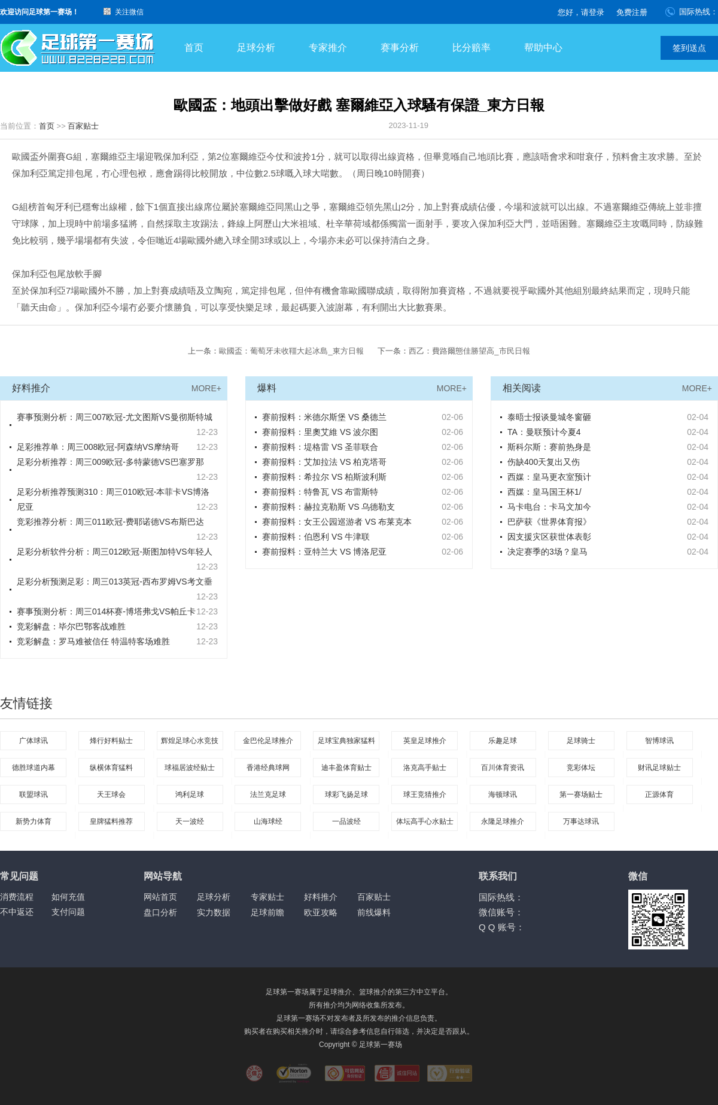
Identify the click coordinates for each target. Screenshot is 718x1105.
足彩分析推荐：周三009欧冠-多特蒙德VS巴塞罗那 (110, 462)
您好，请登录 (581, 12)
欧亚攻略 (320, 912)
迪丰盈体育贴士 (346, 767)
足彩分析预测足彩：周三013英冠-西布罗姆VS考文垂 (114, 581)
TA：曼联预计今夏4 (544, 432)
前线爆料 (374, 912)
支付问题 (68, 912)
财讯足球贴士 (659, 767)
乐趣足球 (502, 740)
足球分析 (256, 47)
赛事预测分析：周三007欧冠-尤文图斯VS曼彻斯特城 (114, 417)
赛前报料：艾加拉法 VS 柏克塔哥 (324, 462)
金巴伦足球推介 (268, 740)
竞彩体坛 (581, 767)
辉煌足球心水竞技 (189, 740)
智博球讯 (659, 740)
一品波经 (346, 821)
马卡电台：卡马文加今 (549, 507)
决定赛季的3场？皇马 (547, 551)
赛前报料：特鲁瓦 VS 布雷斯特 (320, 492)
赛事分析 (400, 47)
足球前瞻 (267, 912)
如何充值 (68, 897)
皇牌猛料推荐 (111, 821)
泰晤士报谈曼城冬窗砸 (549, 417)
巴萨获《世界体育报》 (549, 521)
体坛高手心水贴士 (425, 821)
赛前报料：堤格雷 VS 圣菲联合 (320, 447)
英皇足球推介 (424, 740)
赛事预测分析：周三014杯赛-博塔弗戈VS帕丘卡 (106, 611)
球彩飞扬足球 (346, 794)
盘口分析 (160, 912)
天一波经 (189, 821)
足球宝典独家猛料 (346, 740)
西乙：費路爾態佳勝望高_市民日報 (469, 350)
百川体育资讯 (502, 767)
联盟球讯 (33, 794)
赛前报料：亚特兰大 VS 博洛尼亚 (324, 551)
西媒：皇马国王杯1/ (544, 492)
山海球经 (268, 821)
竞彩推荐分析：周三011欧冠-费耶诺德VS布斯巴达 (110, 521)
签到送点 (689, 48)
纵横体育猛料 (111, 767)
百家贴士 (83, 125)
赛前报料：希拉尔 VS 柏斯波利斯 (324, 477)
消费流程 (17, 897)
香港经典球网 (268, 767)
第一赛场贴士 (581, 794)
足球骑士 (581, 740)
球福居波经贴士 (190, 767)
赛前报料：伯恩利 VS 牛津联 (316, 536)
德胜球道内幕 (33, 767)
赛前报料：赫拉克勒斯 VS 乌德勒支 (328, 507)
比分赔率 (471, 47)
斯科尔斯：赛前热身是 (549, 447)
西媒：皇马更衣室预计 (549, 477)
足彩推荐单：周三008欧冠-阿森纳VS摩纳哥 (98, 447)
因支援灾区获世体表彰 (549, 536)
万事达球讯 (581, 821)
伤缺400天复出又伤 (543, 462)
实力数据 (213, 912)
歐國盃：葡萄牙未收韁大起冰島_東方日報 (291, 350)
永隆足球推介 (502, 821)
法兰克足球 (268, 794)
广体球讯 (33, 740)
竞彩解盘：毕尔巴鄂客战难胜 (71, 626)
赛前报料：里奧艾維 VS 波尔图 (320, 432)
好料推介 (320, 897)
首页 (193, 47)
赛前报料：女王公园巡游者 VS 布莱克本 (337, 521)
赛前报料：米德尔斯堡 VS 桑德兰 (324, 417)
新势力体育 (33, 821)
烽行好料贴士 (111, 740)
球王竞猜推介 (424, 794)
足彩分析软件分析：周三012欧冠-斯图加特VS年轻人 (114, 551)
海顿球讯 (502, 794)
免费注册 (631, 12)
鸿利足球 (189, 794)
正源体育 (659, 794)
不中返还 (17, 912)
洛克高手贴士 (424, 767)
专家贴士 (267, 897)
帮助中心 (543, 47)
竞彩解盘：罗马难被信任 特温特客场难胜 (93, 641)
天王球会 (111, 794)
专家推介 (328, 47)
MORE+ (206, 388)
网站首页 (160, 897)
